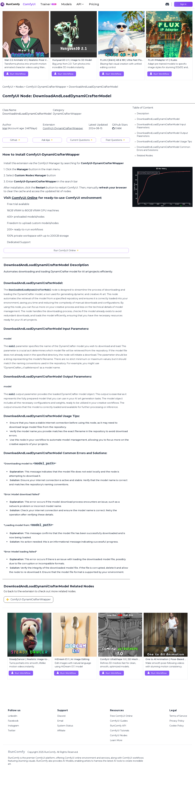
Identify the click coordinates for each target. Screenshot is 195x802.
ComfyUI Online (24, 198)
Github (15, 140)
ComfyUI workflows (133, 757)
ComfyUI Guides (119, 720)
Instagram (13, 725)
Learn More (116, 740)
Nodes (19, 86)
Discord (61, 716)
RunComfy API (118, 725)
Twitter (11, 730)
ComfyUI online (73, 757)
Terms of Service (178, 716)
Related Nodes (145, 155)
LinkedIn (12, 716)
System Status (65, 725)
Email (60, 720)
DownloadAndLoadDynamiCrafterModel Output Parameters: (162, 134)
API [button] (80, 4)
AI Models (68, 760)
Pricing (94, 4)
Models (66, 4)
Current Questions (81, 140)
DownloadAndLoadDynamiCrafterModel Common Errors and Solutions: (163, 148)
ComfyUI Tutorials (119, 730)
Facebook (13, 720)
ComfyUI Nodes (118, 735)
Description (143, 113)
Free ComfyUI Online (121, 716)
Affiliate (61, 730)
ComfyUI (29, 4)
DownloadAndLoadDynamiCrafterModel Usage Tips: (164, 141)
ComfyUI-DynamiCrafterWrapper (46, 86)
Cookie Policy (176, 725)
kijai (4, 128)
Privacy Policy (176, 720)
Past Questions (115, 140)
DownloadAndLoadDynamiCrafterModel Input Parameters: (161, 126)
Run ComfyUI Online (66, 250)
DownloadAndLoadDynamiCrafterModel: (158, 119)
